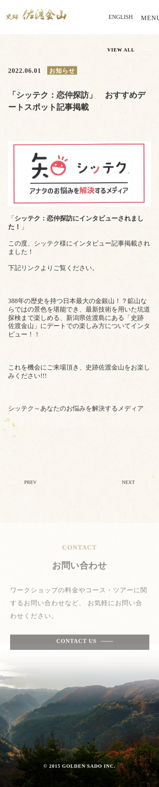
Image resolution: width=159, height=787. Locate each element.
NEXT (128, 484)
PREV (30, 484)
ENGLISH (121, 17)
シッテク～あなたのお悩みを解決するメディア (76, 410)
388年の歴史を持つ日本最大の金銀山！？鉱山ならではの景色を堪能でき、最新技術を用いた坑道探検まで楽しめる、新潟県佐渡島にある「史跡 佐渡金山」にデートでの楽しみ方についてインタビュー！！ (79, 320)
